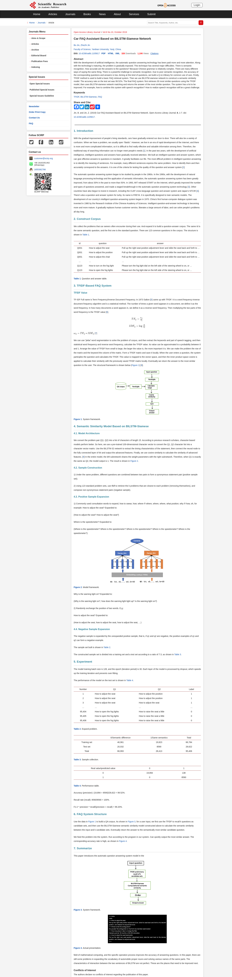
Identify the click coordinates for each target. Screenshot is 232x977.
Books (87, 14)
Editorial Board (38, 55)
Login (197, 5)
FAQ (100, 97)
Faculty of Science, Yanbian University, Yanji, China (97, 49)
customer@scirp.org (43, 158)
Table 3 (177, 654)
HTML (111, 53)
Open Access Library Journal (87, 32)
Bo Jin (76, 45)
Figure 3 (131, 821)
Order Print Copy (37, 112)
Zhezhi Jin (85, 45)
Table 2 (107, 647)
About (117, 14)
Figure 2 (134, 461)
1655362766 (40, 169)
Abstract (78, 59)
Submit (151, 14)
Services (134, 14)
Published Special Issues (42, 90)
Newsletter (34, 106)
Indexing (35, 67)
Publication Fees (39, 61)
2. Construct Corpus (87, 218)
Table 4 (129, 680)
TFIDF (76, 97)
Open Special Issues (40, 83)
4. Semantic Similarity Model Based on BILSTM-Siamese (111, 426)
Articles (52, 14)
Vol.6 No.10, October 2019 (115, 32)
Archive (35, 50)
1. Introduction (83, 130)
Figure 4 (123, 841)
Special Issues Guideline (42, 96)
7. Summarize (83, 848)
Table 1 (85, 234)
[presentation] (137, 319)
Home (36, 14)
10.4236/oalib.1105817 (89, 53)
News (102, 14)
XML (117, 53)
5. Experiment (83, 661)
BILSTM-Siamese (88, 97)
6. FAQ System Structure (90, 814)
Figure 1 (135, 365)
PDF (104, 53)
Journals (70, 14)
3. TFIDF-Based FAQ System (93, 285)
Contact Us (34, 117)
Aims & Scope (38, 38)
